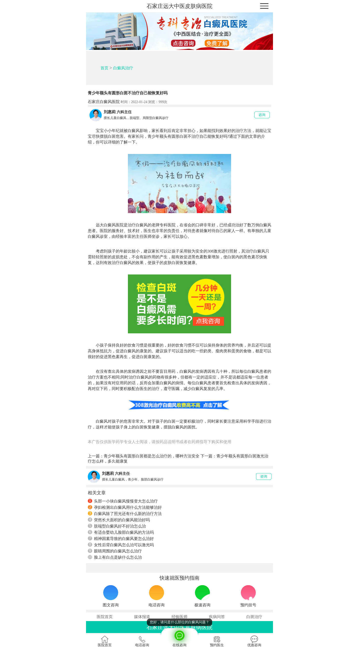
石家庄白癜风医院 (104, 102)
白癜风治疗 (123, 68)
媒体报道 (142, 617)
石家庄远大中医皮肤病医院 (179, 6)
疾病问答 (217, 617)
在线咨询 (179, 637)
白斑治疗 (254, 617)
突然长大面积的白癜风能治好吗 (119, 520)
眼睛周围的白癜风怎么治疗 (115, 551)
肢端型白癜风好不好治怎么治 (117, 526)
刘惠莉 (110, 112)
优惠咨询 (254, 641)
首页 (104, 68)
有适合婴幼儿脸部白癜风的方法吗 (121, 532)
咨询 (262, 115)
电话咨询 (142, 641)
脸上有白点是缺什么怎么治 (115, 557)
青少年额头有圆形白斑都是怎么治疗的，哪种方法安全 (151, 456)
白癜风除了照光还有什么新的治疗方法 (125, 513)
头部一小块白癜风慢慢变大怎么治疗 (123, 501)
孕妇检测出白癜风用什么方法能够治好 (125, 507)
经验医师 (179, 617)
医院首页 (105, 617)
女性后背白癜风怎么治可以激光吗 (121, 544)
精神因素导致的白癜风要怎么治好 (121, 538)
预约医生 (217, 641)
